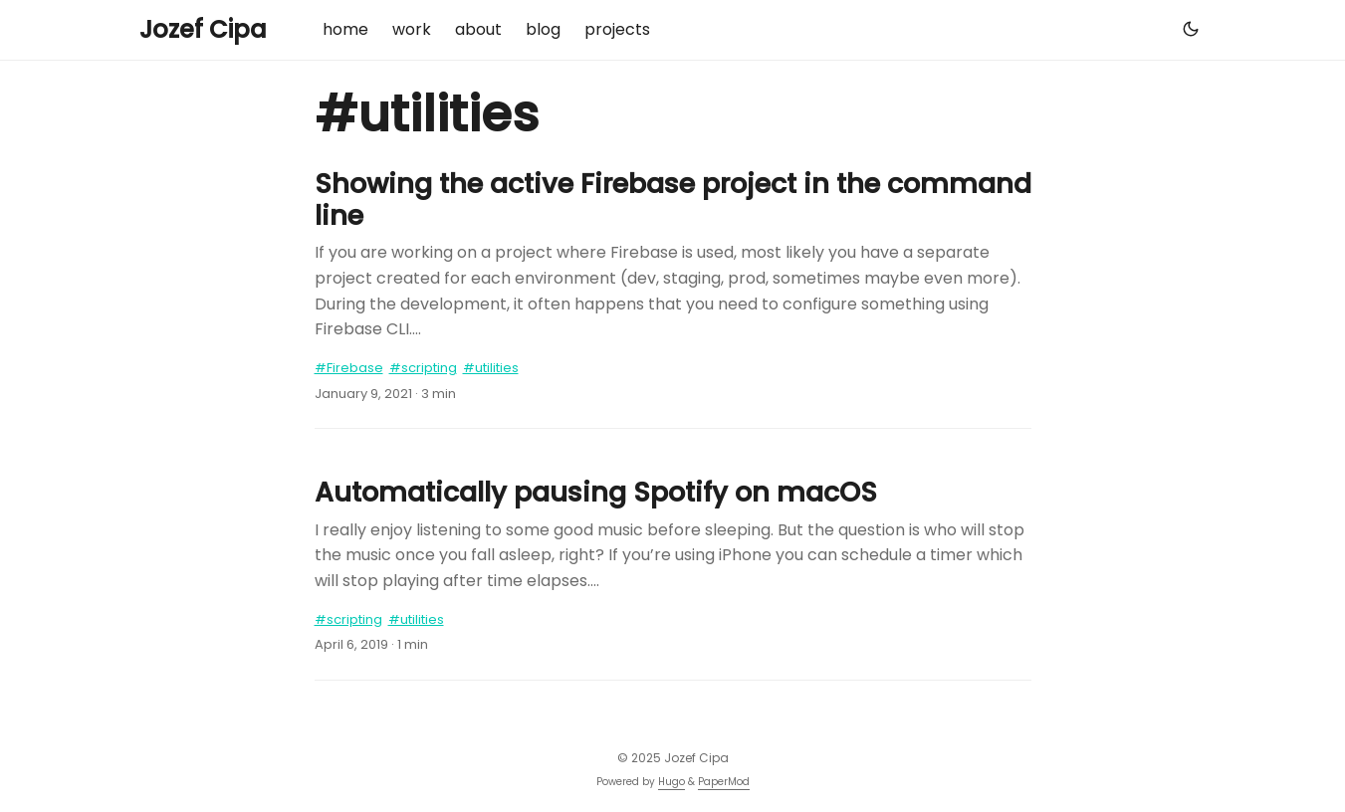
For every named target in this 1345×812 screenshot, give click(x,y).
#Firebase (349, 367)
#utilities (491, 367)
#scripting (423, 367)
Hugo (671, 781)
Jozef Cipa (203, 29)
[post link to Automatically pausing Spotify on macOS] (673, 535)
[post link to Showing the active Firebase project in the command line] (673, 255)
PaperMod (724, 781)
